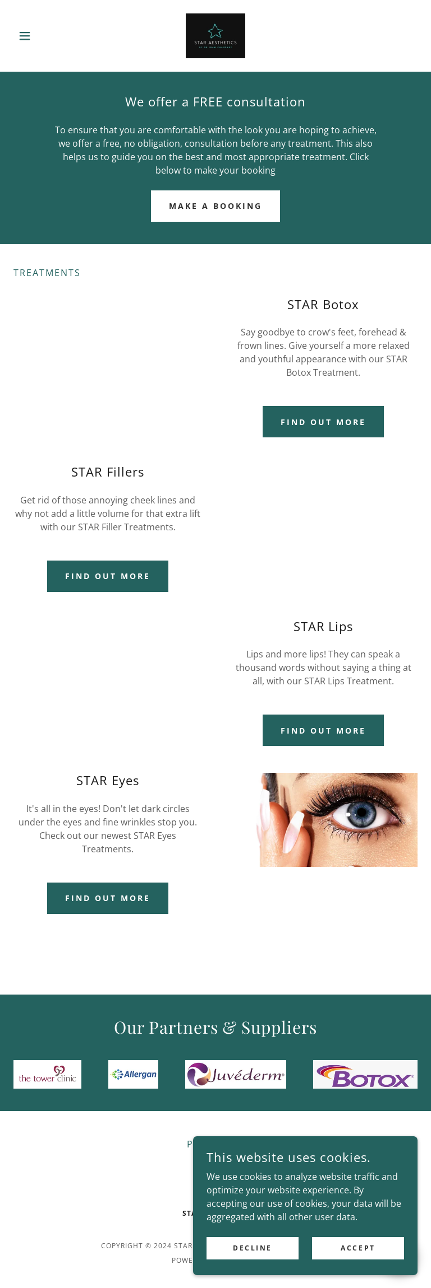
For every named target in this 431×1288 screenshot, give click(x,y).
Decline (252, 1248)
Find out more (323, 422)
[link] (215, 35)
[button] (43, 36)
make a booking (215, 205)
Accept (358, 1248)
